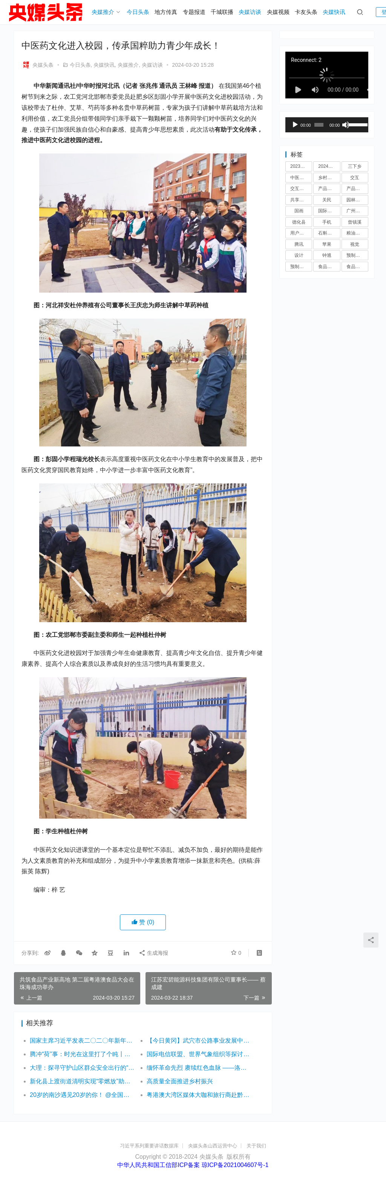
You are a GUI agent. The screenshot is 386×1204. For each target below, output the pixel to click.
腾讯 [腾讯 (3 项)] (298, 244)
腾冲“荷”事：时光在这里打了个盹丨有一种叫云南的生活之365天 (82, 1054)
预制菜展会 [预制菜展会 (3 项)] (357, 255)
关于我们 (256, 1146)
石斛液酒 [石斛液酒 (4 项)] (327, 233)
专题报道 (194, 12)
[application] (326, 124)
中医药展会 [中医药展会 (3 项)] (301, 177)
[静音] (345, 125)
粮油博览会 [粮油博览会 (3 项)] (357, 233)
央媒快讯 (334, 12)
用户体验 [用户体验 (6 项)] (299, 233)
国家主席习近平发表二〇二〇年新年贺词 (82, 1040)
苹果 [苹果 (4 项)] (326, 244)
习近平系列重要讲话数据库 (149, 1146)
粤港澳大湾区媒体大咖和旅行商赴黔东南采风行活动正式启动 (199, 1095)
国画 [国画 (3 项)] (298, 210)
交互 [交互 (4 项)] (354, 177)
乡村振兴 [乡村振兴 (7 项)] (327, 177)
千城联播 (222, 12)
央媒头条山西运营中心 (212, 1146)
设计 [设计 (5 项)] (298, 255)
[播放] (295, 125)
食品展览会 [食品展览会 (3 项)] (357, 266)
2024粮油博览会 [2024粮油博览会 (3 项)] (329, 166)
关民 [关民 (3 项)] (326, 199)
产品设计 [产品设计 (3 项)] (355, 188)
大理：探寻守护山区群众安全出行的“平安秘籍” (82, 1067)
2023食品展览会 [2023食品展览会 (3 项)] (301, 166)
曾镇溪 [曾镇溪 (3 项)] (354, 222)
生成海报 (153, 953)
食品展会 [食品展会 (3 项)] (327, 266)
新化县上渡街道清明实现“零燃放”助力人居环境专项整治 (82, 1081)
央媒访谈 (250, 12)
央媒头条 (37, 64)
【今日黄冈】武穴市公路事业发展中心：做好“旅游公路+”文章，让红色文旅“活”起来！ (199, 1040)
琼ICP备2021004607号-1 (235, 1165)
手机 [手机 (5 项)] (326, 222)
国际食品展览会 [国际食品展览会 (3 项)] (329, 210)
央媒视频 (278, 12)
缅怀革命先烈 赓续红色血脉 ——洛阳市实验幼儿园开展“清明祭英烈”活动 (199, 1067)
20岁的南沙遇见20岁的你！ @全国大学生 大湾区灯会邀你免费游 (82, 1095)
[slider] (318, 125)
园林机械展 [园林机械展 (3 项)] (357, 199)
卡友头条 (306, 12)
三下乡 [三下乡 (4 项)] (354, 166)
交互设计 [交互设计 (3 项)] (299, 188)
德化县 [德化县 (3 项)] (299, 222)
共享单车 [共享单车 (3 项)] (299, 199)
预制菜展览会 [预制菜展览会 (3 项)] (301, 266)
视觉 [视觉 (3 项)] (354, 244)
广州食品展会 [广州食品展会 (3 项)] (357, 210)
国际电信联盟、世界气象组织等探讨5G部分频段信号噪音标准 (199, 1054)
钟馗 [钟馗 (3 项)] (326, 255)
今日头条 (138, 12)
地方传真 (166, 12)
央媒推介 (103, 12)
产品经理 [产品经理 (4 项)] (327, 188)
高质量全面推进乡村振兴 (180, 1081)
